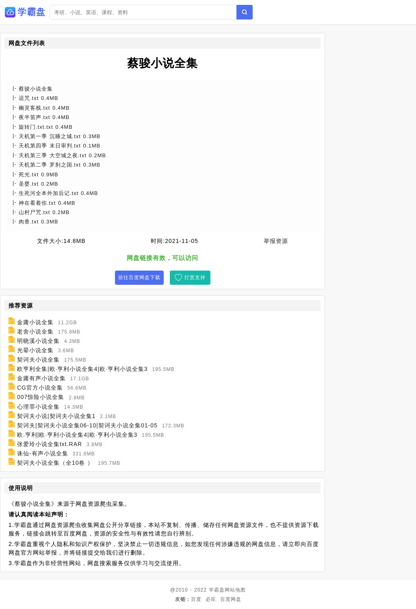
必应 (211, 599)
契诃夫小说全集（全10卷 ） (55, 462)
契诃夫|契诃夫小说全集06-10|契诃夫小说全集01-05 (87, 425)
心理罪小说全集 (38, 406)
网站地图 (235, 590)
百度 (196, 599)
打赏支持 (195, 277)
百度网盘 (230, 599)
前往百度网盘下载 (139, 277)
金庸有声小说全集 (41, 378)
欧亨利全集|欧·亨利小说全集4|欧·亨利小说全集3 (82, 369)
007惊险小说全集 (40, 397)
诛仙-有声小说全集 (42, 453)
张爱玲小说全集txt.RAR (49, 444)
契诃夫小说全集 (38, 359)
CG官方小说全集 (40, 387)
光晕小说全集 (35, 350)
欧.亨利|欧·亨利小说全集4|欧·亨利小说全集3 (77, 434)
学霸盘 (217, 590)
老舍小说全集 (35, 331)
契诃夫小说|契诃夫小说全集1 (56, 416)
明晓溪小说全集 (38, 341)
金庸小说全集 (35, 322)
